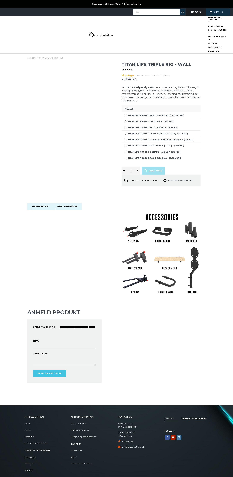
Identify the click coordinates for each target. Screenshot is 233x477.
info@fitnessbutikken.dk (133, 424)
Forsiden (31, 35)
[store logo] (15, 23)
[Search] (181, 12)
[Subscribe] (194, 395)
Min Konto (195, 12)
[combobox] (158, 12)
